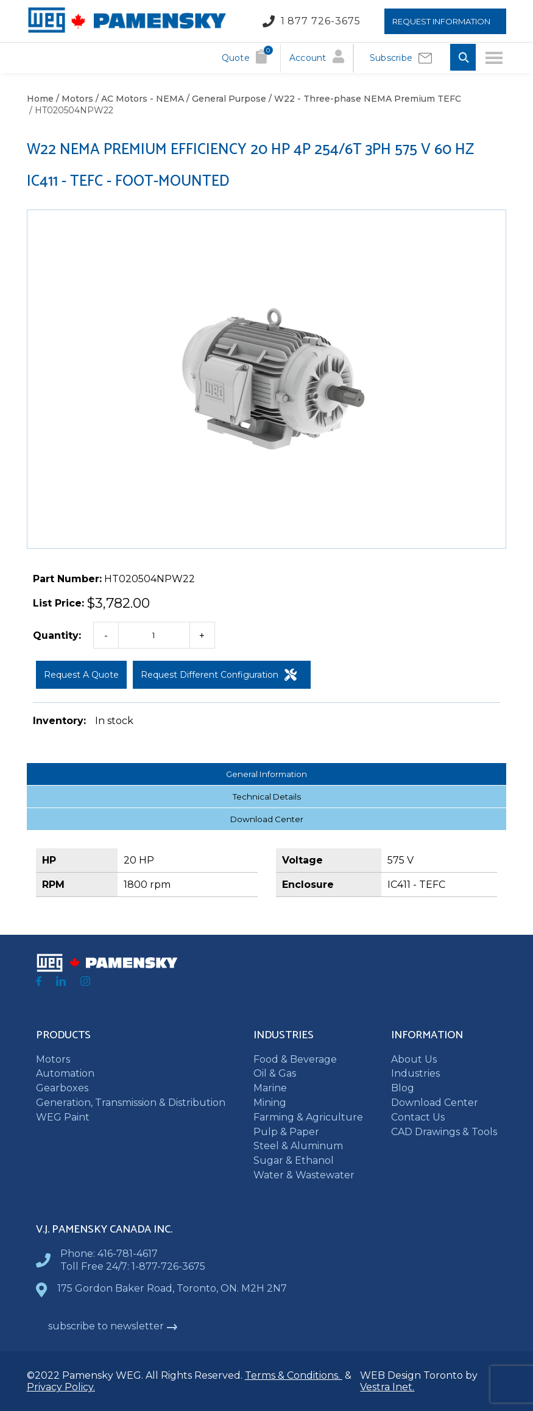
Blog (402, 1088)
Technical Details (267, 796)
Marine (270, 1088)
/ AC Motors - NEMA (138, 98)
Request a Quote (81, 674)
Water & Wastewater (304, 1175)
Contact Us (418, 1117)
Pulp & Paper (286, 1132)
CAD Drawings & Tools (444, 1132)
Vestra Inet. (387, 1387)
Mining (269, 1102)
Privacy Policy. (61, 1387)
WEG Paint (63, 1117)
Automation (65, 1073)
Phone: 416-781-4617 (109, 1253)
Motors (53, 1059)
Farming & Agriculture (308, 1117)
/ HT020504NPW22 (70, 110)
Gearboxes (62, 1088)
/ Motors (73, 98)
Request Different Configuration (219, 675)
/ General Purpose (225, 98)
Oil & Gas (274, 1073)
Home (40, 98)
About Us (414, 1059)
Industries (415, 1073)
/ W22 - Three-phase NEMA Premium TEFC (363, 98)
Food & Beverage (295, 1059)
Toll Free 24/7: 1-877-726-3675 (132, 1266)
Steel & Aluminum (298, 1146)
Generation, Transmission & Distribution (130, 1102)
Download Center (266, 819)
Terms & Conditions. (293, 1375)
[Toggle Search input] (463, 58)
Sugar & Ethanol (293, 1160)
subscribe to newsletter (113, 1326)
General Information (266, 774)
